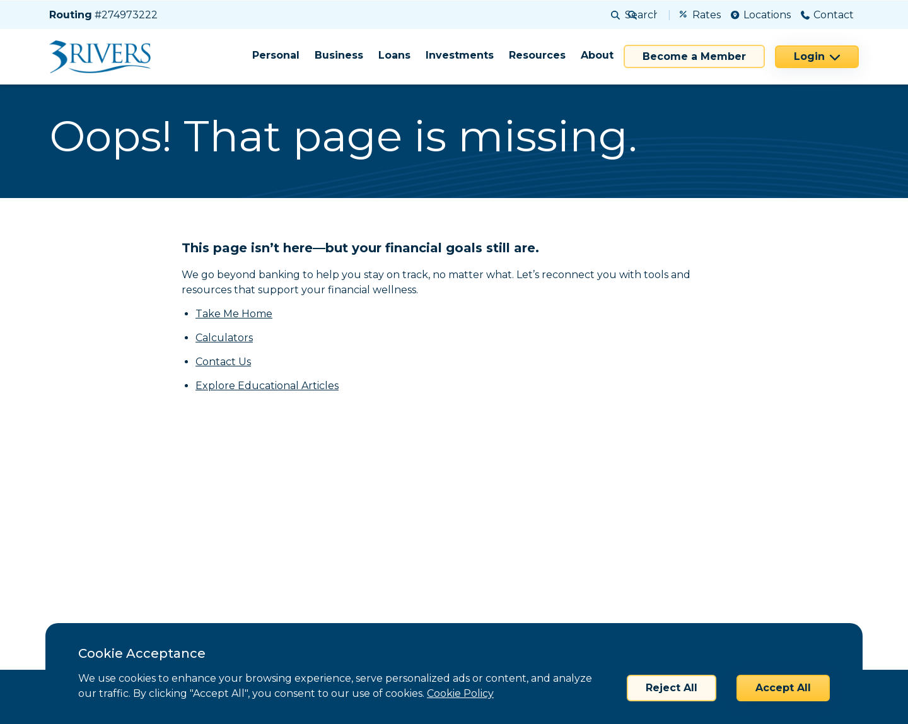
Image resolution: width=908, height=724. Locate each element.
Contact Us (223, 362)
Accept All (783, 688)
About (597, 55)
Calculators (224, 338)
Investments (460, 55)
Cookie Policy (460, 693)
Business (339, 55)
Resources (537, 55)
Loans (394, 55)
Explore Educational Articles (267, 386)
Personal (276, 55)
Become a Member (694, 56)
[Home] (104, 56)
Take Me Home (233, 314)
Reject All (671, 688)
